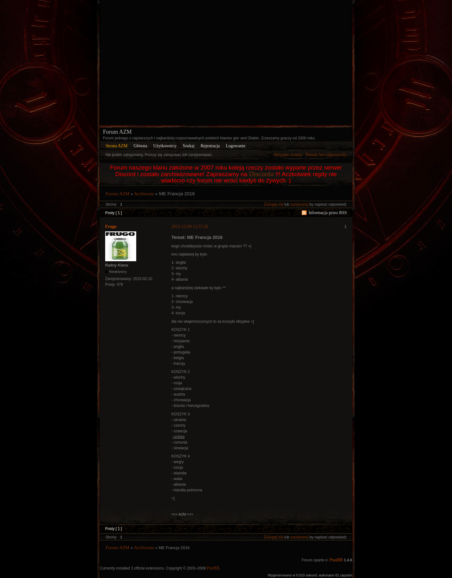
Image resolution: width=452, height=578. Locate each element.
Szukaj (189, 145)
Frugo (111, 226)
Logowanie (235, 145)
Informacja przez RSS (328, 212)
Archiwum (144, 193)
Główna (140, 145)
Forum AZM (117, 132)
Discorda (261, 174)
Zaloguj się (273, 204)
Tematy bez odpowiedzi (326, 154)
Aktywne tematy (287, 154)
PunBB (336, 560)
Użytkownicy (164, 145)
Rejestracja (210, 145)
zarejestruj (299, 204)
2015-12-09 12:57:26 (189, 226)
